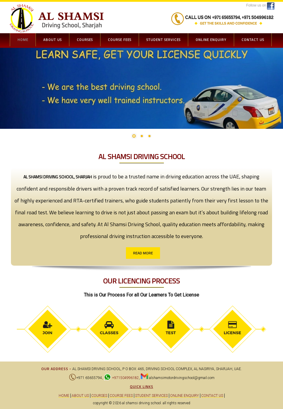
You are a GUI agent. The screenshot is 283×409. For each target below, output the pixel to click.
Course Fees (119, 39)
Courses (85, 39)
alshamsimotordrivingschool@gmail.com (182, 378)
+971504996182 (125, 378)
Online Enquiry (211, 39)
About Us (52, 39)
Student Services (163, 39)
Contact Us (253, 39)
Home (22, 39)
